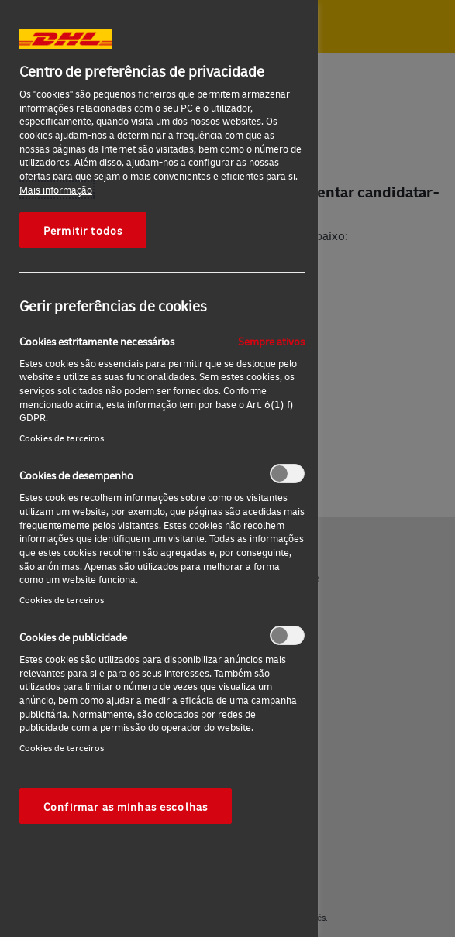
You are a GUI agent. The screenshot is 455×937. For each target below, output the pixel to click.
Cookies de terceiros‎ (61, 437)
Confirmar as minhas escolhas (125, 806)
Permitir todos (82, 230)
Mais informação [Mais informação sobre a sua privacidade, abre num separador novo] (55, 190)
